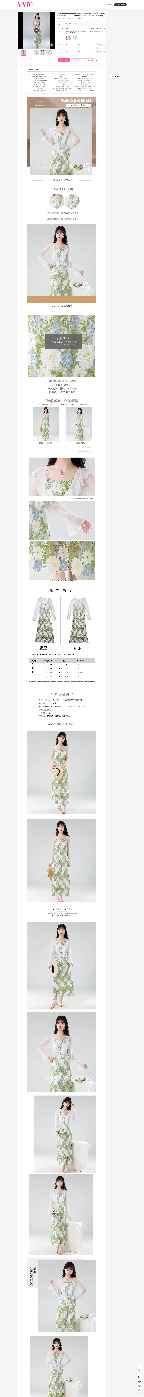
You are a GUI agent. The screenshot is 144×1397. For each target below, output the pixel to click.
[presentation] (19, 52)
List (76, 60)
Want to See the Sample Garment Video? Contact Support (35, 58)
